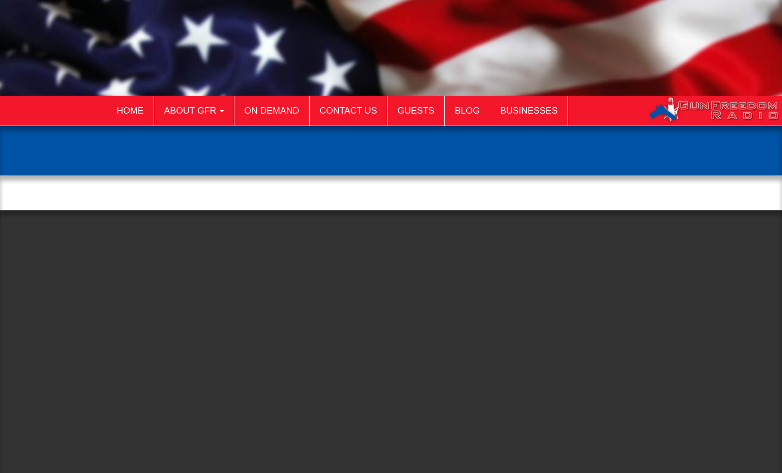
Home (130, 111)
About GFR (194, 111)
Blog (467, 111)
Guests (415, 111)
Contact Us (348, 111)
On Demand (271, 111)
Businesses (529, 111)
